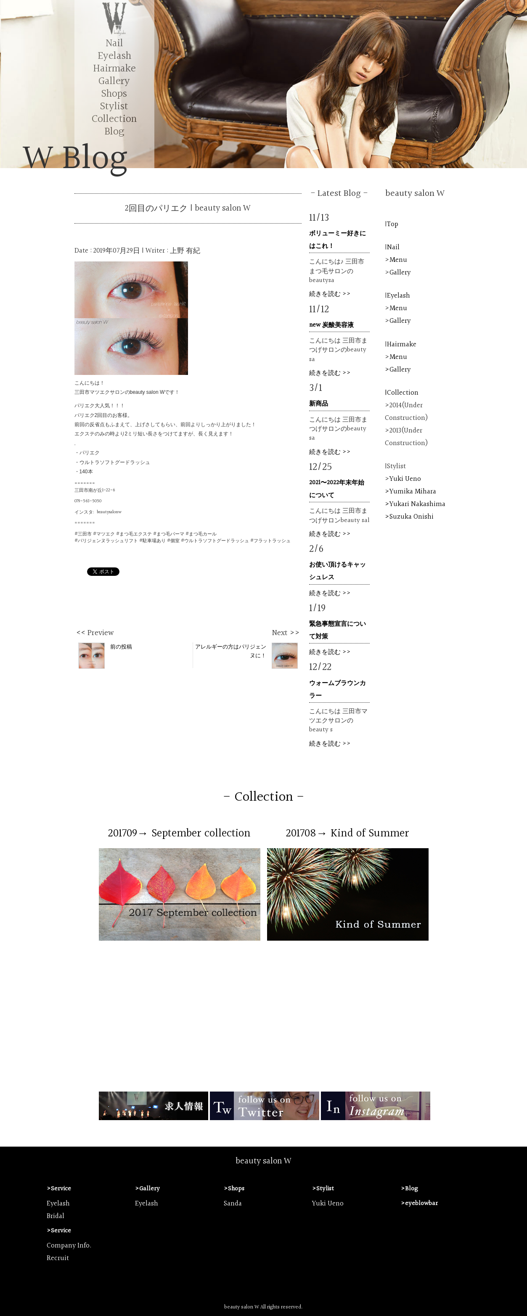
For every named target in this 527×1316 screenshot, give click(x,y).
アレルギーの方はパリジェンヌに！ (246, 655)
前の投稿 (105, 655)
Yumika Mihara (412, 491)
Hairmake (114, 69)
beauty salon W (263, 1161)
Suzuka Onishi (411, 517)
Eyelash (114, 56)
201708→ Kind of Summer (347, 833)
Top (392, 224)
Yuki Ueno (405, 479)
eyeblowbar (421, 1203)
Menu (398, 260)
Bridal (55, 1216)
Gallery (114, 81)
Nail (114, 43)
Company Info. (69, 1245)
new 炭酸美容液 (331, 325)
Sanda (233, 1203)
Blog (114, 132)
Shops (114, 94)
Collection (114, 119)
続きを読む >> (330, 294)
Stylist (114, 106)
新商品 (318, 404)
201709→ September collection (179, 833)
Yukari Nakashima (417, 504)
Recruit (58, 1258)
